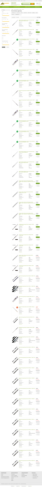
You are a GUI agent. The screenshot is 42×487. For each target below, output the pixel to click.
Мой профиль (23, 476)
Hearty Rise (25, 12)
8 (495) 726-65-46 (13, 2)
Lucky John (18, 12)
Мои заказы (23, 474)
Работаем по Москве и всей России (15, 4)
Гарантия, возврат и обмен (14, 476)
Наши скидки (13, 474)
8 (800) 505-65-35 (13, 3)
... (20, 14)
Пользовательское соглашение (5, 476)
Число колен (5, 35)
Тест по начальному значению (5, 30)
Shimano (13, 14)
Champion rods (14, 12)
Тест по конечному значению (5, 24)
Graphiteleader (17, 14)
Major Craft (29, 12)
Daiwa (22, 12)
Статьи (2, 475)
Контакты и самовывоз (14, 475)
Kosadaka (33, 12)
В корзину (37, 22)
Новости (2, 474)
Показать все (20, 56)
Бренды (12, 480)
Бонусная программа (24, 475)
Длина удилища (5, 17)
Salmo (36, 12)
